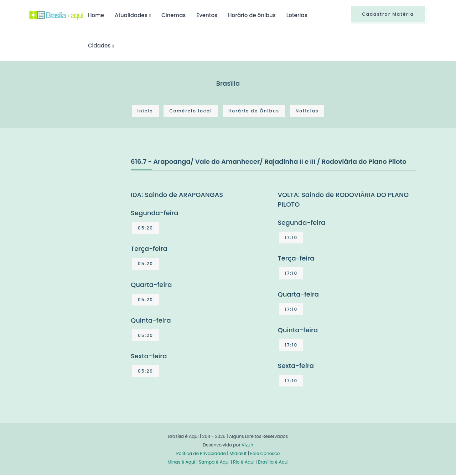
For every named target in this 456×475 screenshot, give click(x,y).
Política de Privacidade (201, 453)
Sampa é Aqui (214, 462)
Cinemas (173, 15)
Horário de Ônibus (253, 111)
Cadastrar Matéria (388, 14)
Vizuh (247, 445)
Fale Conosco (265, 453)
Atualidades (131, 15)
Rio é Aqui (243, 462)
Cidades (99, 45)
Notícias (307, 111)
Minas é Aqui (181, 462)
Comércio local (190, 111)
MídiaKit (238, 453)
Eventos (206, 15)
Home (96, 15)
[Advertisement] (82, 209)
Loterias (296, 15)
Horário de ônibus (252, 15)
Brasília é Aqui (273, 462)
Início (145, 111)
